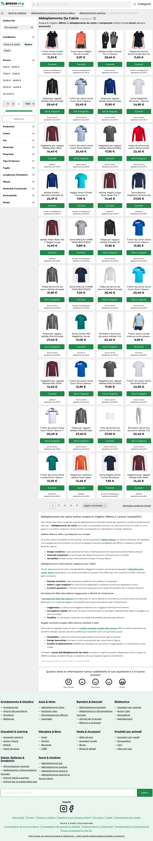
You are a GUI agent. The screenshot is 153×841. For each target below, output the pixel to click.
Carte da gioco (11, 748)
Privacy (30, 817)
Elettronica (122, 701)
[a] (27, 103)
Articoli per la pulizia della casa (20, 781)
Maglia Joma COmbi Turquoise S (81, 194)
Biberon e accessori (90, 722)
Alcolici (45, 741)
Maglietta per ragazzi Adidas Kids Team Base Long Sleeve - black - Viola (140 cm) (52, 382)
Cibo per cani (124, 748)
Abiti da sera (86, 737)
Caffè (44, 748)
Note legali (18, 817)
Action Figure (10, 741)
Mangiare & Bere (50, 731)
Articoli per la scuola (90, 718)
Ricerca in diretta (46, 817)
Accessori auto (49, 711)
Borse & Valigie (87, 748)
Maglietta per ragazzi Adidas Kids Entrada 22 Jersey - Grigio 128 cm (109, 147)
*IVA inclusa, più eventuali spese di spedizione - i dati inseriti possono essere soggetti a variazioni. (76, 836)
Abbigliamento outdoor (54, 767)
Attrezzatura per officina (54, 715)
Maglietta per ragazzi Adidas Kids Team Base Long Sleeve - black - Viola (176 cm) (138, 476)
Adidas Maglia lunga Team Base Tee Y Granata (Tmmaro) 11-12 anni (109, 194)
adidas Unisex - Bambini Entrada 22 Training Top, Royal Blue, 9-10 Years (52, 194)
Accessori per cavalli (128, 737)
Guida (109, 817)
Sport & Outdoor (17, 13)
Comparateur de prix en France (21, 826)
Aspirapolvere (124, 718)
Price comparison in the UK (76, 830)
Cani (119, 744)
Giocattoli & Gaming (14, 731)
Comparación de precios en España (60, 826)
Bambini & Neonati (89, 701)
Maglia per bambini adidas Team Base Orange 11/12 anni (81, 476)
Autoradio (46, 718)
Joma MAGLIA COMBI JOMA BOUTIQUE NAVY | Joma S (81, 288)
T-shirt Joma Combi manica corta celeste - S (139, 335)
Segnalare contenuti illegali (137, 505)
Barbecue (8, 718)
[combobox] (83, 5)
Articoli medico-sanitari (16, 777)
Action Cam (123, 711)
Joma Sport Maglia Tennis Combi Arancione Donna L (81, 52)
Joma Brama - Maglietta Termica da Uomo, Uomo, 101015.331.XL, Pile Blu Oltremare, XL (138, 194)
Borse (82, 744)
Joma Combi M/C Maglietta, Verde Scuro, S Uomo (81, 335)
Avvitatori (8, 715)
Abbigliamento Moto (52, 707)
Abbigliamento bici (52, 763)
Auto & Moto (47, 701)
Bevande (46, 744)
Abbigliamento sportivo (92, 13)
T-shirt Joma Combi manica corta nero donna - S (52, 52)
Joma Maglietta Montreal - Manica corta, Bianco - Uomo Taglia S (138, 99)
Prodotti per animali (128, 731)
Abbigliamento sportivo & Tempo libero (53, 13)
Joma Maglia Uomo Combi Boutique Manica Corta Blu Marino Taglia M (110, 476)
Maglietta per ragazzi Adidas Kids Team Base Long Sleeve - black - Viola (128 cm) (52, 147)
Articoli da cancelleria (15, 711)
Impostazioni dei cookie (127, 817)
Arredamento (10, 707)
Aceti (44, 737)
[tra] (8, 103)
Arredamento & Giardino (17, 701)
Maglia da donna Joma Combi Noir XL (139, 52)
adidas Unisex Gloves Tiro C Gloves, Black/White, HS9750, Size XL (110, 52)
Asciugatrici (123, 715)
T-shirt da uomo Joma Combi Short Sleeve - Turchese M (52, 476)
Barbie (7, 744)
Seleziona (19, 119)
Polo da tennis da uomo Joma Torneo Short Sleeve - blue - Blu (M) (110, 429)
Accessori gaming (13, 737)
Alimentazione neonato (16, 766)
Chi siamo (98, 817)
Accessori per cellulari (129, 707)
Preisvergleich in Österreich (97, 826)
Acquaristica (124, 741)
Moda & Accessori (88, 731)
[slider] (4, 111)
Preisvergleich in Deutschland (132, 826)
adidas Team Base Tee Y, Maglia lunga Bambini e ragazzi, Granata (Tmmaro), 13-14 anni (52, 241)
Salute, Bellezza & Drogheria (12, 759)
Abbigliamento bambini (92, 707)
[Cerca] (33, 5)
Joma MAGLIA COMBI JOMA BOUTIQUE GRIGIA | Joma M (81, 241)
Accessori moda (88, 741)
